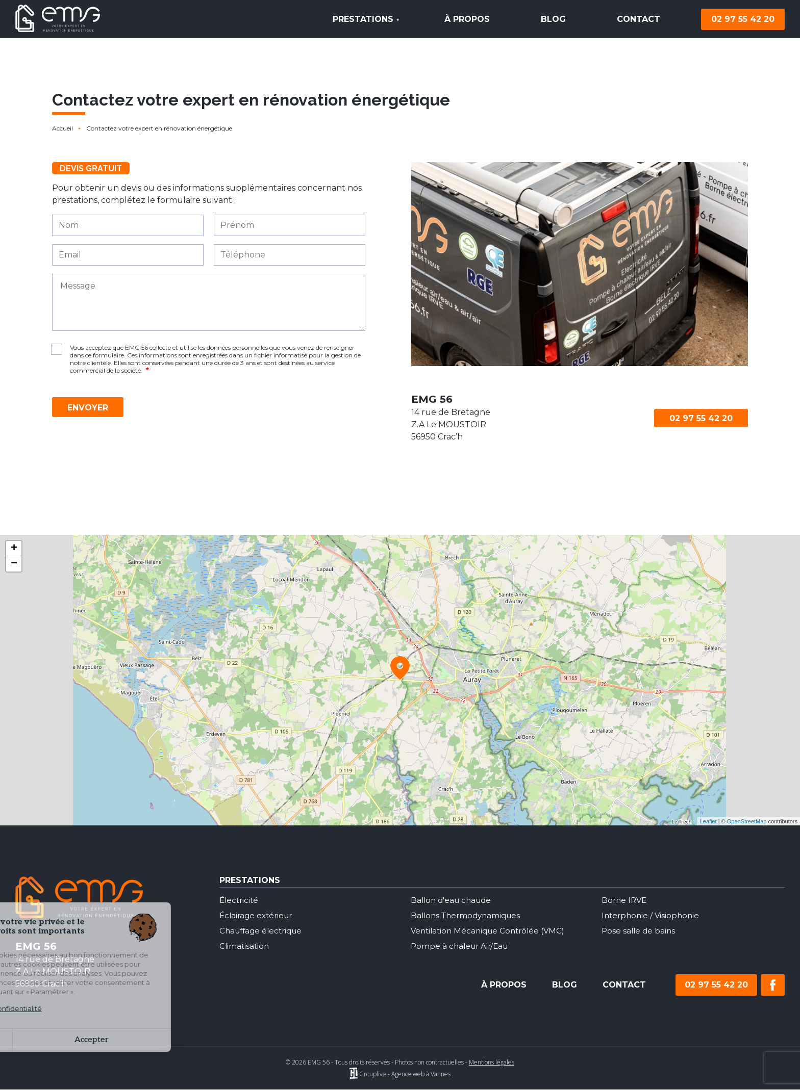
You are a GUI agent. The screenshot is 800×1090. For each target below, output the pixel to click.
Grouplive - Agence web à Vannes (405, 1074)
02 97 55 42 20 (742, 19)
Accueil (62, 128)
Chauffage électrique (263, 931)
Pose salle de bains (640, 931)
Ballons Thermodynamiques (469, 915)
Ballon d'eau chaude (453, 900)
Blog (553, 19)
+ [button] (14, 548)
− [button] (14, 564)
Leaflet (708, 821)
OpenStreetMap (747, 821)
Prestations (361, 26)
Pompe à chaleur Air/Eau (462, 946)
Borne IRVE (625, 900)
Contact (638, 19)
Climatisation (245, 946)
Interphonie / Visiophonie (652, 915)
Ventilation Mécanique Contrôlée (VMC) (491, 931)
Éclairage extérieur (258, 915)
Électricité (240, 900)
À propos (467, 19)
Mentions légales (491, 1062)
